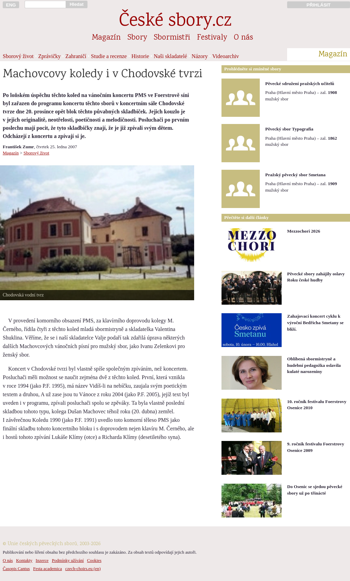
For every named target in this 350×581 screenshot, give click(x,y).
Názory (200, 56)
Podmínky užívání (68, 560)
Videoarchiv (225, 56)
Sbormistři (172, 37)
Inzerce (42, 560)
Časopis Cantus (16, 568)
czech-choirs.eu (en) (83, 568)
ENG (11, 5)
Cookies (94, 560)
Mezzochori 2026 (303, 231)
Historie (140, 56)
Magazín (106, 37)
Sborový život (18, 56)
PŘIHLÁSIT (319, 5)
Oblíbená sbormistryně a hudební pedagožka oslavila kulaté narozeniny (314, 365)
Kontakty (24, 560)
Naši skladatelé (170, 56)
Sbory (137, 37)
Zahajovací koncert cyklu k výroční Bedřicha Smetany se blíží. (315, 322)
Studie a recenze (109, 56)
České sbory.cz (175, 21)
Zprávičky (49, 56)
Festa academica (47, 568)
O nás (243, 37)
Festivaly (212, 37)
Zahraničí (75, 56)
